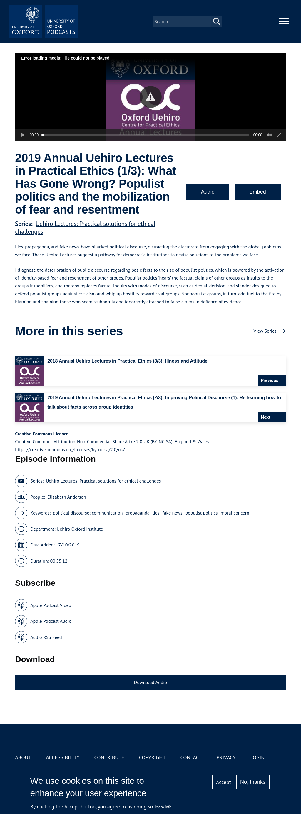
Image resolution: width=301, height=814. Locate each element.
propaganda (138, 513)
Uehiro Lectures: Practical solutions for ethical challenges (103, 481)
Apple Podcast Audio (50, 621)
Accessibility (62, 757)
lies (156, 513)
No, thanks (252, 782)
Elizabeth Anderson (66, 497)
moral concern (234, 513)
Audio (208, 192)
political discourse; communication (88, 513)
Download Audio (150, 682)
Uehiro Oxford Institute (80, 529)
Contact (191, 757)
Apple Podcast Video (50, 605)
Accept (223, 782)
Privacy (225, 757)
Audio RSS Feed (46, 637)
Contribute (109, 757)
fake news (173, 513)
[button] (151, 97)
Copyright (152, 757)
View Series (265, 331)
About (23, 757)
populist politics (201, 513)
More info (163, 807)
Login (257, 757)
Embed (257, 192)
